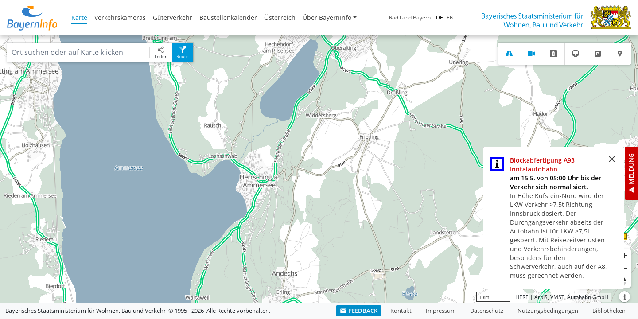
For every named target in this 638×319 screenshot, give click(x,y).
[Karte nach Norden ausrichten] (624, 281)
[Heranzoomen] (624, 255)
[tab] (509, 54)
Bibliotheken (609, 311)
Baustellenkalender (228, 17)
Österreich (280, 17)
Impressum (441, 311)
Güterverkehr (172, 17)
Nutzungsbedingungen (547, 311)
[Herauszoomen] (624, 268)
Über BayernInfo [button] (327, 17)
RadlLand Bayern (410, 17)
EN (450, 17)
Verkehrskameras (120, 17)
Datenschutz (486, 311)
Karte (79, 17)
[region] (319, 169)
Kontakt (401, 311)
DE (439, 17)
